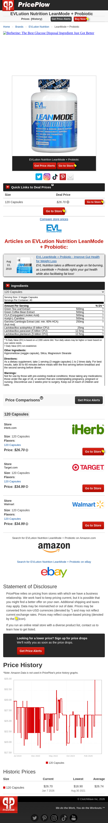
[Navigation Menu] (100, 5)
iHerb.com (10, 427)
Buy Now (81, 19)
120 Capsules (12, 445)
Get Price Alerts (61, 19)
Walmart (9, 504)
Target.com (11, 467)
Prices (25, 18)
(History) (36, 18)
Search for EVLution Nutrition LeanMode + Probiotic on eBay (54, 561)
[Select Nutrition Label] (54, 292)
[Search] (90, 5)
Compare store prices (54, 219)
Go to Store (67, 165)
